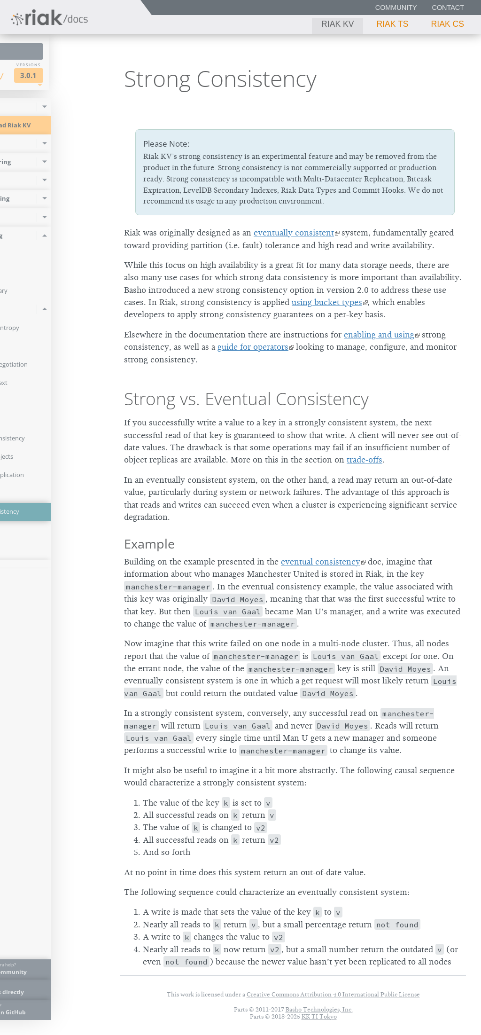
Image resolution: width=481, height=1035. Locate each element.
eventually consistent (294, 232)
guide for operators (252, 347)
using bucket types (327, 302)
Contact (448, 7)
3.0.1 (83, 75)
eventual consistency (320, 561)
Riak (35, 74)
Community (396, 7)
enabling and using (379, 334)
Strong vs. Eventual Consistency (246, 398)
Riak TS (392, 24)
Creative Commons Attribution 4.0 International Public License (333, 994)
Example (149, 543)
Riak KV (337, 24)
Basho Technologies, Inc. (319, 1009)
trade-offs (364, 459)
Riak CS (447, 24)
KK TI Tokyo (319, 1016)
